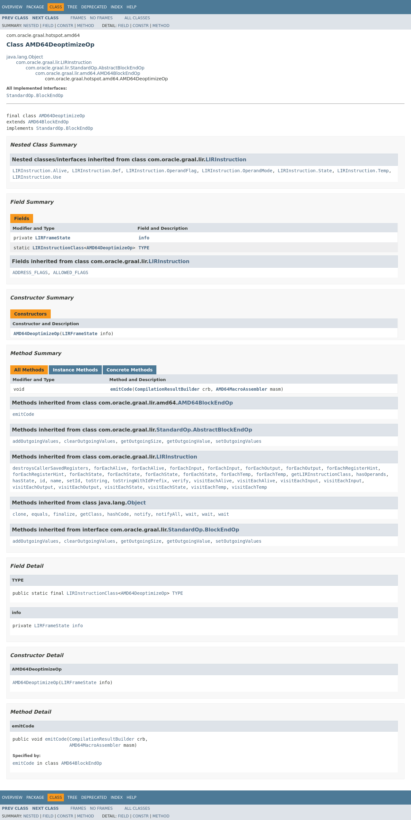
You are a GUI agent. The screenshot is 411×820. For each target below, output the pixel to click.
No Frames (101, 18)
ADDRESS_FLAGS (30, 272)
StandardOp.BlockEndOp (34, 95)
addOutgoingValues (35, 441)
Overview (12, 7)
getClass (91, 514)
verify (180, 480)
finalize (63, 514)
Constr (65, 25)
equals (39, 514)
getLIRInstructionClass (321, 474)
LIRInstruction (226, 159)
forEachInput (186, 468)
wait (191, 514)
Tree (72, 7)
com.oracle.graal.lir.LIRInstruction (54, 62)
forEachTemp (236, 474)
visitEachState (124, 487)
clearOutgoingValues (89, 441)
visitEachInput (300, 480)
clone (19, 514)
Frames (78, 18)
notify (142, 514)
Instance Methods (75, 369)
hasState (23, 480)
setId (73, 480)
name (55, 480)
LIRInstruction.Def (96, 170)
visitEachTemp (208, 487)
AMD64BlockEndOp (48, 121)
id (42, 480)
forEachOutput (263, 468)
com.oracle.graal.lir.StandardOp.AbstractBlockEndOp (85, 67)
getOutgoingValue (188, 441)
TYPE (143, 247)
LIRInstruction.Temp (363, 170)
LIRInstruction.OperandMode (237, 170)
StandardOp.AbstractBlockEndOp (204, 430)
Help (131, 7)
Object (136, 503)
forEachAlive (110, 468)
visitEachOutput (33, 487)
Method (85, 25)
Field (47, 25)
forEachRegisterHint (352, 468)
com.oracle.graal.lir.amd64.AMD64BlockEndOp (87, 73)
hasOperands (371, 474)
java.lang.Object (24, 56)
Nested (31, 25)
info (143, 237)
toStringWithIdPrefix (140, 480)
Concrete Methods (130, 369)
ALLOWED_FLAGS (70, 272)
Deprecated (94, 7)
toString (96, 480)
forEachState (85, 474)
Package (35, 7)
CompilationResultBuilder (167, 389)
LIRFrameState (52, 237)
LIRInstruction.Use (37, 177)
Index (117, 7)
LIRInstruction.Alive (40, 170)
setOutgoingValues (238, 441)
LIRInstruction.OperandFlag (161, 170)
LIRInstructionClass (58, 247)
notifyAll (168, 514)
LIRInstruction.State (305, 170)
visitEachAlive (213, 480)
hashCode (118, 514)
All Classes (137, 18)
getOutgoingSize (141, 441)
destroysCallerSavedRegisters (50, 468)
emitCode (121, 389)
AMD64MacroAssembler (241, 389)
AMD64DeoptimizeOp (62, 115)
